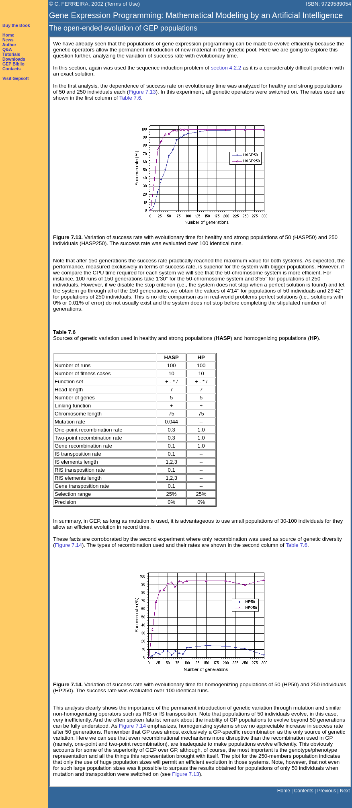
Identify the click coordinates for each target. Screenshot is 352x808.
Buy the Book (16, 25)
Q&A (7, 49)
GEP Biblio (13, 63)
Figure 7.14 (68, 545)
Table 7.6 (130, 98)
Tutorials (11, 54)
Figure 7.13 (142, 92)
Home (8, 35)
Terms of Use (122, 4)
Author (9, 44)
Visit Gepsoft (15, 78)
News (8, 39)
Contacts (11, 68)
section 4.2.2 (226, 68)
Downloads (13, 59)
